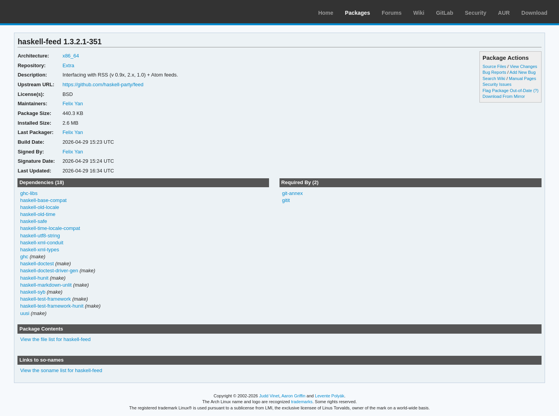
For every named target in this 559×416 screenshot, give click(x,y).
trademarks (301, 401)
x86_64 (70, 56)
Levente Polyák (329, 395)
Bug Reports (494, 72)
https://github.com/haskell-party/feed (103, 84)
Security (475, 13)
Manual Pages (522, 78)
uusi (25, 313)
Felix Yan (72, 103)
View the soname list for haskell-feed (61, 370)
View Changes (523, 66)
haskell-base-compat (43, 200)
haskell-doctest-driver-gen (49, 270)
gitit (286, 200)
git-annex (292, 193)
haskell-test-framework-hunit (51, 306)
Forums (391, 13)
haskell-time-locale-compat (50, 228)
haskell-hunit (34, 278)
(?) (535, 90)
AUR (504, 13)
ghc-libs (29, 193)
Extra (68, 65)
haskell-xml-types (39, 249)
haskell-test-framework (45, 299)
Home (325, 13)
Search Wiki (494, 78)
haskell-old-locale (39, 207)
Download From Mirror (504, 96)
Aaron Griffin (293, 395)
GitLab (444, 13)
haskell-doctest (37, 263)
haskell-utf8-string (40, 235)
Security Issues (497, 84)
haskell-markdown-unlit (46, 285)
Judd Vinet (269, 395)
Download (534, 13)
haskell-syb (32, 292)
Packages (357, 13)
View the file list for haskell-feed (55, 339)
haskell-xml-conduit (41, 242)
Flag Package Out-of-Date (507, 90)
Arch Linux (43, 11)
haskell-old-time (38, 214)
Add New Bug (523, 72)
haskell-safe (33, 221)
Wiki (419, 13)
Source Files (494, 66)
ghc (24, 256)
